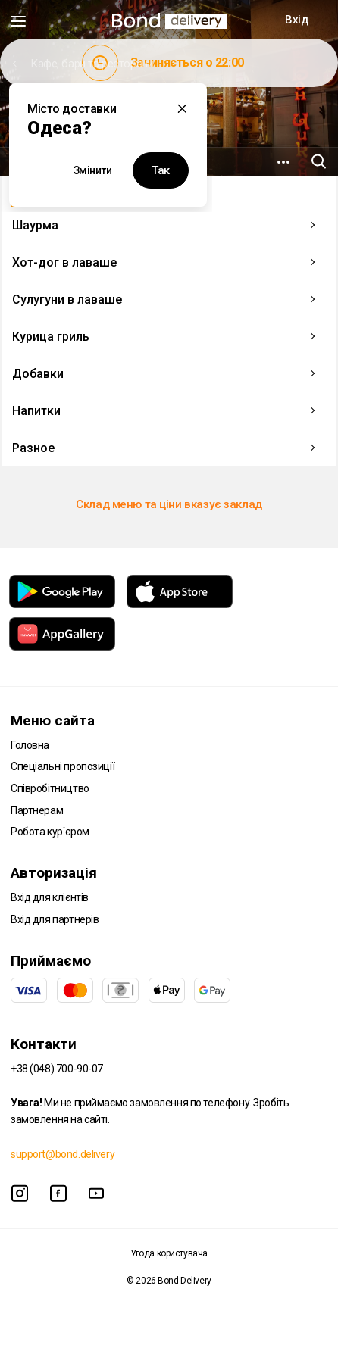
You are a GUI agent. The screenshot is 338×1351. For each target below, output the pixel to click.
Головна (30, 745)
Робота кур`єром (50, 831)
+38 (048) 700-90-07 (57, 1068)
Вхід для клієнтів (50, 897)
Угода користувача (169, 1253)
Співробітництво (50, 788)
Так (161, 170)
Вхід (296, 20)
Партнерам (37, 810)
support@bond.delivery (62, 1154)
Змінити (93, 170)
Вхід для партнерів (55, 919)
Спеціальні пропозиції (62, 766)
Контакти (44, 1044)
